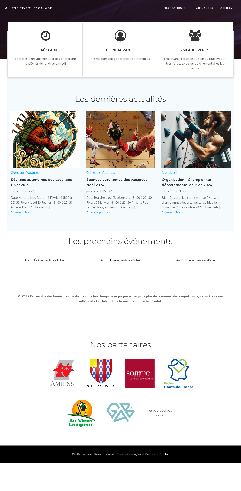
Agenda (227, 8)
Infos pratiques (175, 8)
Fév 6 (30, 208)
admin (18, 208)
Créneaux (17, 190)
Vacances (32, 190)
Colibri (164, 482)
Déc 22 (106, 208)
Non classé (168, 190)
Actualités (205, 8)
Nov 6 (181, 208)
